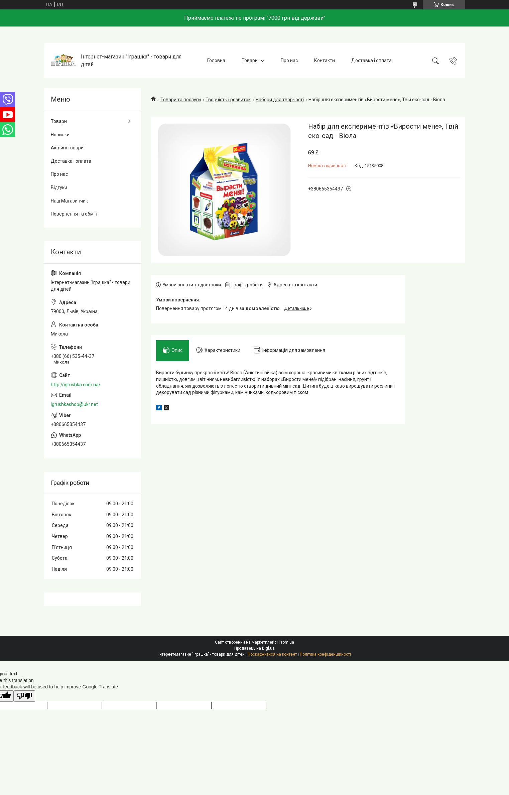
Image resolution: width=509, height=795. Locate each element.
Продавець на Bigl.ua (254, 648)
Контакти (324, 60)
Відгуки (59, 187)
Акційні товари (67, 147)
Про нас (289, 60)
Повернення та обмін (74, 214)
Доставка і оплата (371, 60)
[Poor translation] (24, 696)
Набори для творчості (280, 99)
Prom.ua (286, 642)
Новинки (60, 134)
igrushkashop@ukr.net (74, 404)
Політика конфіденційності (325, 654)
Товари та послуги (180, 99)
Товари (250, 60)
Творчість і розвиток (228, 99)
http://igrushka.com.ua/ (76, 384)
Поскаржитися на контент (272, 654)
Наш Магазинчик (69, 201)
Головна (216, 60)
